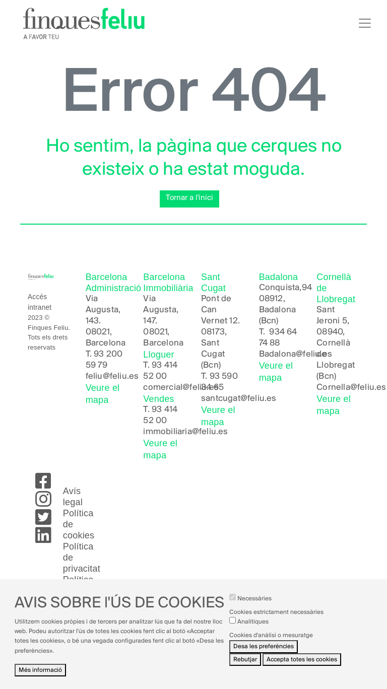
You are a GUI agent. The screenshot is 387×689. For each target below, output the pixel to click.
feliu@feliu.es (112, 376)
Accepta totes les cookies (302, 666)
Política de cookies (78, 524)
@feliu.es (368, 387)
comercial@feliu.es (181, 387)
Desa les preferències (263, 653)
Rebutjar (245, 666)
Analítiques (253, 629)
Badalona (277, 354)
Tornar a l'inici (189, 198)
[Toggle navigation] (365, 23)
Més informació (40, 676)
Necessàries (254, 605)
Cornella (333, 387)
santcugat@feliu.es (239, 398)
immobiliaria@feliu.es (185, 432)
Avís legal (73, 496)
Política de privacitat (81, 557)
